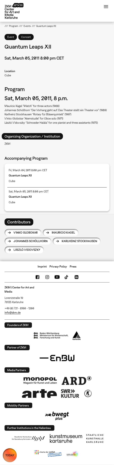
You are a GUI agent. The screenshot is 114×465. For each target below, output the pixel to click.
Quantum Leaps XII (20, 175)
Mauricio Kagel (63, 232)
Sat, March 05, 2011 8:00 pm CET (29, 191)
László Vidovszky (27, 249)
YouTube (57, 277)
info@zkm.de (13, 312)
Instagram (47, 277)
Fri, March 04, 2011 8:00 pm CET (28, 170)
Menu (105, 6)
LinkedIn (76, 277)
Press (73, 266)
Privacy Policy (58, 266)
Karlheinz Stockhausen (79, 241)
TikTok (66, 277)
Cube (8, 75)
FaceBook (37, 277)
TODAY (9, 455)
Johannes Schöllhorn (31, 241)
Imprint (42, 266)
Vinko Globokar (26, 232)
